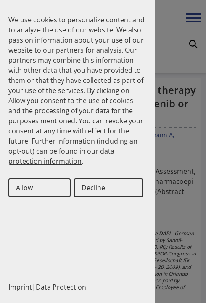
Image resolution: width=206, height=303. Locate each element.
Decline (93, 187)
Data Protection (61, 287)
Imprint (20, 287)
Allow (24, 187)
